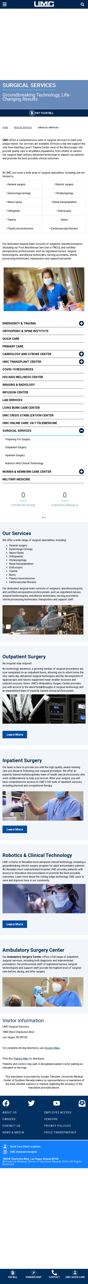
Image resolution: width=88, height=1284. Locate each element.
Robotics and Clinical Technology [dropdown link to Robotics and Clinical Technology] (24, 463)
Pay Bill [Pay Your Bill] (13, 1274)
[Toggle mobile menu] (5, 4)
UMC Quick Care (75, 1274)
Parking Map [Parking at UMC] (33, 1274)
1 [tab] (43, 517)
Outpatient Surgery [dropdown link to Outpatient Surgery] (16, 447)
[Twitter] (31, 1103)
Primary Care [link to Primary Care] (12, 346)
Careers (9, 1119)
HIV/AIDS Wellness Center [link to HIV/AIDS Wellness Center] (22, 377)
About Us (9, 1112)
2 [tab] (45, 517)
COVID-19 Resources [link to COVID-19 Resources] (17, 369)
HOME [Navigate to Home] (5, 127)
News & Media (13, 1132)
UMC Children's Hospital (19, 1152)
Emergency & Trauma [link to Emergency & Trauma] (19, 323)
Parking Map (21, 1058)
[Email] (82, 1103)
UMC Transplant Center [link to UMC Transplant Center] (21, 361)
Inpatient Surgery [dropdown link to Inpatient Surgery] (15, 455)
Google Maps (52, 1048)
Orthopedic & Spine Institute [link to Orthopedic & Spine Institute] (25, 331)
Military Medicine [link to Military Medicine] (16, 479)
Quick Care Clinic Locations (21, 1146)
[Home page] (44, 4)
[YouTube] (56, 1103)
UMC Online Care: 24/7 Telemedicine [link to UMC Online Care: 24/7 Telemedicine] (29, 423)
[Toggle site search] (83, 4)
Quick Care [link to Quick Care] (10, 338)
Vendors (51, 1119)
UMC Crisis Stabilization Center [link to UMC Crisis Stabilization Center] (27, 415)
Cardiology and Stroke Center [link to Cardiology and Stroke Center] (26, 354)
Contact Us (11, 1125)
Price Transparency (60, 1132)
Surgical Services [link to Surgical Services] (16, 430)
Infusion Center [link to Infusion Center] (15, 392)
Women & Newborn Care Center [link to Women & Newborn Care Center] (26, 471)
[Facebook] (5, 1103)
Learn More (15, 734)
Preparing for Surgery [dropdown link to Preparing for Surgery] (17, 439)
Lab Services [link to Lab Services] (12, 400)
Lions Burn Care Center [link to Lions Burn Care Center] (21, 407)
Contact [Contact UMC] (54, 1274)
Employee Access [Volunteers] (58, 1112)
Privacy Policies (57, 1125)
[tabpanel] (23, 500)
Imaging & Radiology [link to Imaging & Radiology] (18, 384)
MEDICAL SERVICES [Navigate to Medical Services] (23, 127)
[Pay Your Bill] (41, 113)
